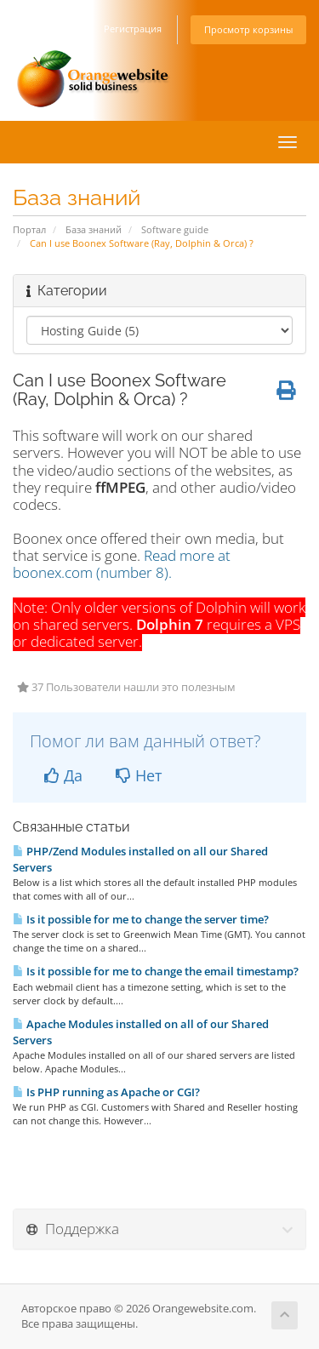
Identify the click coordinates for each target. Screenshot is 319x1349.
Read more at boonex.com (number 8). (122, 564)
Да (63, 775)
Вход (73, 28)
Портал (29, 229)
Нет (139, 775)
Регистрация (133, 28)
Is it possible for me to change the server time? (141, 919)
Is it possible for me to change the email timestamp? (156, 971)
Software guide (174, 229)
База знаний (94, 229)
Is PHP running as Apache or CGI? (106, 1092)
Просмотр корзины (248, 29)
